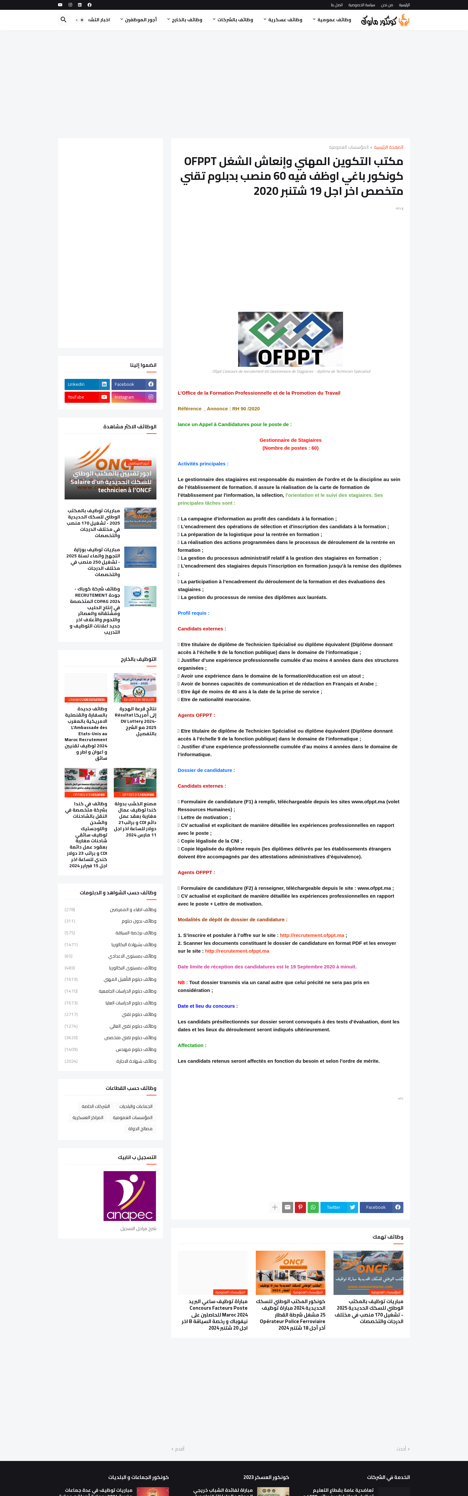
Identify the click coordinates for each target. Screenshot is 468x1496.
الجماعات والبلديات (136, 1106)
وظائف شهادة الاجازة (110, 1061)
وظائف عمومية (334, 19)
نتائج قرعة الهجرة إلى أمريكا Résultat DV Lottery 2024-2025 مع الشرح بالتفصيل (135, 721)
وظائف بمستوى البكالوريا (110, 967)
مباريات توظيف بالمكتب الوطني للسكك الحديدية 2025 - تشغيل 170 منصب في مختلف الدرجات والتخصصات (369, 1311)
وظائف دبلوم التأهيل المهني (110, 979)
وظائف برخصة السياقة (110, 932)
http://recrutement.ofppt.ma (312, 935)
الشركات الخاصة (96, 1106)
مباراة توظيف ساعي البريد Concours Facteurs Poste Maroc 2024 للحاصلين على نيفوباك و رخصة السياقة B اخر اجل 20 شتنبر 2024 (215, 1314)
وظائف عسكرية (285, 19)
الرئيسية (404, 5)
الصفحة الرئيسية (388, 147)
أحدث (401, 1449)
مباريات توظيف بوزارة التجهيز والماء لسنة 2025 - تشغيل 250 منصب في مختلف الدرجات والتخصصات (93, 562)
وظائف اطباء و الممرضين (110, 910)
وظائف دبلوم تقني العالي (110, 1026)
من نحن (387, 5)
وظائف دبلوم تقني (110, 1014)
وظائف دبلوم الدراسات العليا (110, 1003)
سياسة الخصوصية (362, 5)
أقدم (179, 1449)
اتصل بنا (337, 5)
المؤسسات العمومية (349, 147)
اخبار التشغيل (95, 19)
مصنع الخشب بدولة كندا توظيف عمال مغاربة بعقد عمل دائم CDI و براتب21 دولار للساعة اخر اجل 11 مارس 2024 (135, 819)
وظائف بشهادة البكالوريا (110, 944)
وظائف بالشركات (235, 19)
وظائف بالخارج (187, 19)
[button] (79, 20)
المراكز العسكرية (87, 1117)
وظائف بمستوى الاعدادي (110, 956)
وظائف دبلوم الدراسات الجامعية (110, 991)
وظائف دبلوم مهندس (110, 1049)
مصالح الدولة (140, 1128)
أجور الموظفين (141, 19)
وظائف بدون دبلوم (110, 921)
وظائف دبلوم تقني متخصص (110, 1037)
